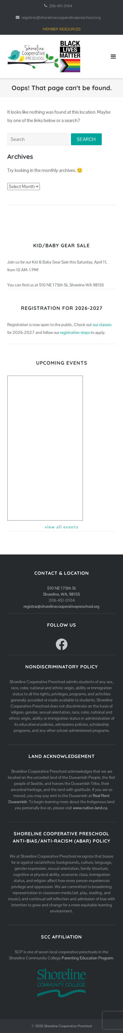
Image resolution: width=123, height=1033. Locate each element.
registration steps (75, 332)
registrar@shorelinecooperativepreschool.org (61, 17)
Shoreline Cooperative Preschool (68, 1026)
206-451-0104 (60, 5)
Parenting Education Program (87, 958)
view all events (62, 527)
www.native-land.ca (90, 807)
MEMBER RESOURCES (62, 29)
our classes (102, 324)
